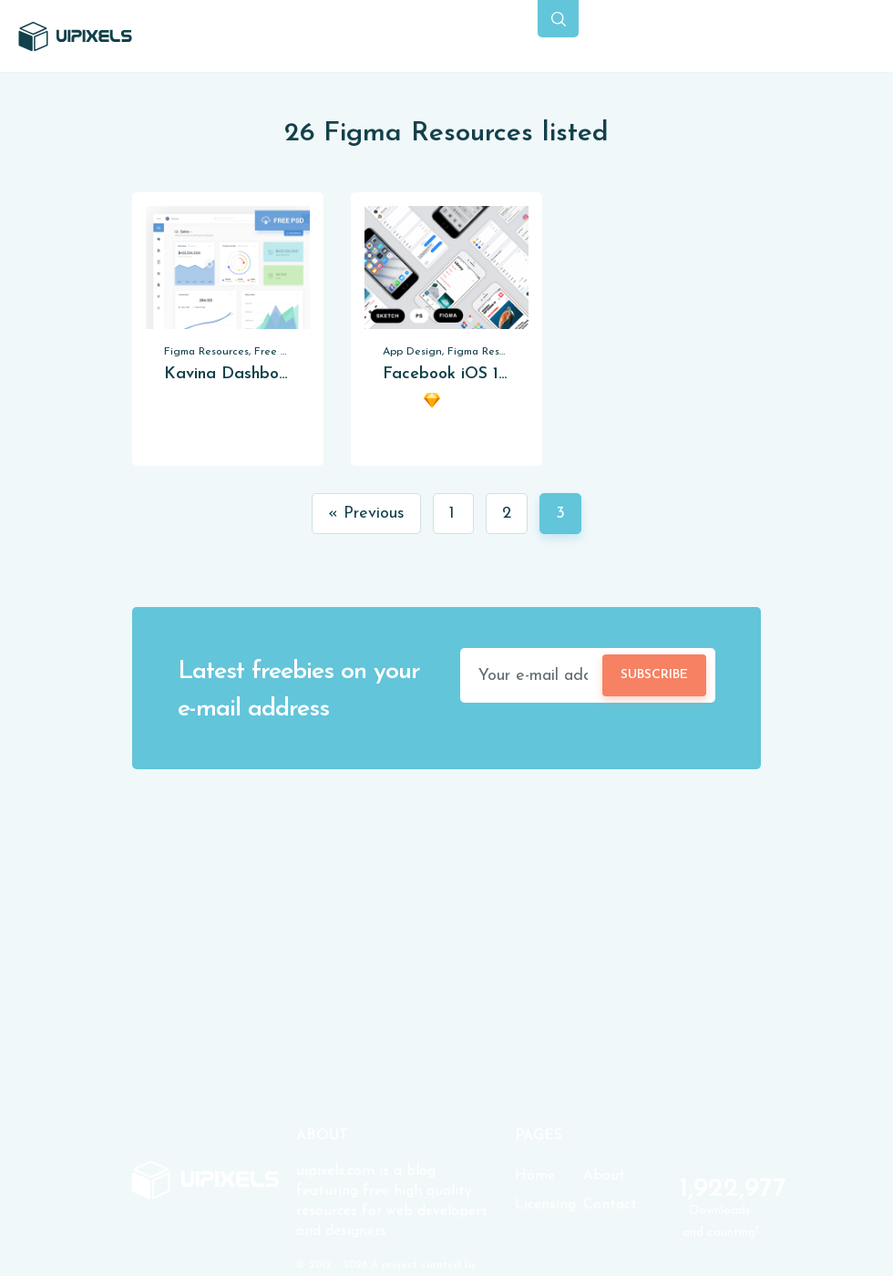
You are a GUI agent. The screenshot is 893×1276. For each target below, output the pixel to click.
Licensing (545, 1205)
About (604, 1175)
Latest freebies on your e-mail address (299, 691)
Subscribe (654, 675)
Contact (610, 1205)
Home (535, 1175)
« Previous (366, 513)
